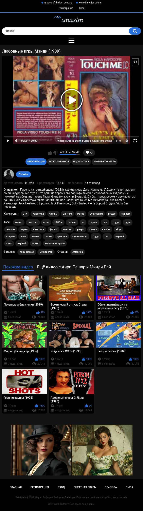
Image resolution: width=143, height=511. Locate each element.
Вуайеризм (96, 213)
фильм (54, 229)
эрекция (62, 236)
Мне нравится (50, 153)
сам (105, 222)
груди (116, 222)
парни (24, 229)
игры (46, 222)
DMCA (129, 487)
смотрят (33, 222)
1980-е (58, 222)
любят (36, 243)
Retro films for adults (90, 2)
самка (93, 229)
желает (10, 229)
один (128, 222)
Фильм (53, 213)
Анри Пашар (26, 252)
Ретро (80, 213)
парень (72, 222)
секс (107, 236)
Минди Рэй (46, 252)
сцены (93, 222)
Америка (77, 252)
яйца (118, 229)
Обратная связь (85, 487)
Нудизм (125, 213)
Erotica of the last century (58, 2)
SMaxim (23, 174)
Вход (82, 8)
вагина (106, 229)
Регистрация (65, 8)
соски (48, 236)
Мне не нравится (55, 153)
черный (21, 243)
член (23, 236)
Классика (38, 213)
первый (120, 236)
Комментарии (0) (104, 161)
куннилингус (79, 236)
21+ (25, 213)
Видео (112, 213)
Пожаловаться (59, 161)
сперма (10, 236)
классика (38, 229)
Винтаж (67, 213)
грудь (96, 236)
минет (18, 222)
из (83, 222)
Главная (16, 487)
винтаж (67, 229)
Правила (111, 487)
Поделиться (81, 161)
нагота (35, 236)
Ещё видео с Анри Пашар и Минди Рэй (74, 267)
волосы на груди (55, 243)
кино (9, 243)
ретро (80, 229)
